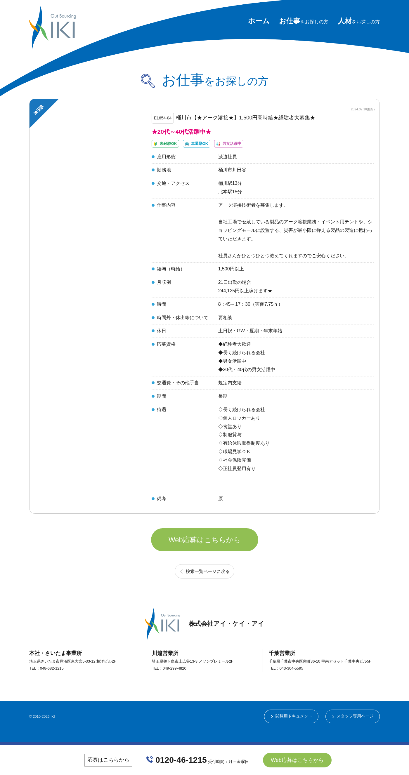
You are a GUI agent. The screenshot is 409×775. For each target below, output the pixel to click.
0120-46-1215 (181, 762)
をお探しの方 (303, 21)
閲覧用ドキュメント (293, 730)
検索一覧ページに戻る (207, 584)
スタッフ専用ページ (355, 730)
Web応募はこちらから (205, 551)
